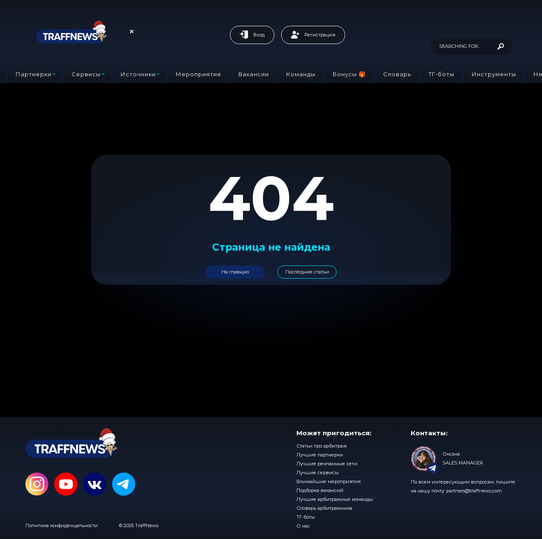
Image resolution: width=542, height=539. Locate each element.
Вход (252, 34)
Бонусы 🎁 (349, 74)
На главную (235, 272)
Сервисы (86, 74)
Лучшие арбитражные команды (334, 499)
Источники (138, 74)
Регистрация (313, 34)
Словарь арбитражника (324, 508)
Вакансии (253, 74)
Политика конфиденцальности (61, 525)
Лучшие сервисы (317, 472)
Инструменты (494, 74)
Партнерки (34, 74)
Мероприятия (198, 74)
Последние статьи (307, 272)
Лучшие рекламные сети (326, 464)
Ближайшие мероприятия (328, 481)
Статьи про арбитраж (321, 446)
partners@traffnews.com (474, 491)
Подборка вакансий (319, 490)
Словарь (397, 74)
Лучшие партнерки (319, 455)
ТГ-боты (441, 74)
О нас (303, 526)
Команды (300, 74)
